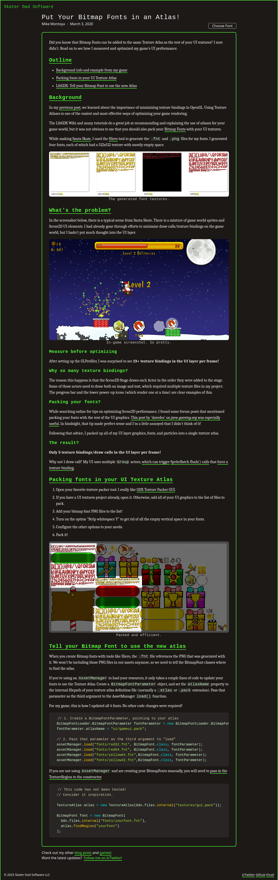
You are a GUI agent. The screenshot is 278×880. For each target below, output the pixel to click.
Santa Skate (82, 139)
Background (65, 97)
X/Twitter (248, 875)
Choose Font (222, 25)
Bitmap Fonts (175, 129)
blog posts (82, 860)
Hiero (113, 139)
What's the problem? (80, 210)
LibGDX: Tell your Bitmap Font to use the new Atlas (96, 86)
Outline (60, 60)
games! (106, 860)
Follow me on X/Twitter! (103, 865)
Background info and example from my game (91, 70)
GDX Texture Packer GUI (156, 489)
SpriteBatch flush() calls (189, 462)
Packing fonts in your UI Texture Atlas (86, 78)
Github (260, 875)
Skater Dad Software (28, 6)
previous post (70, 107)
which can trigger (156, 462)
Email (270, 875)
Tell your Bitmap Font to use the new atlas (117, 646)
